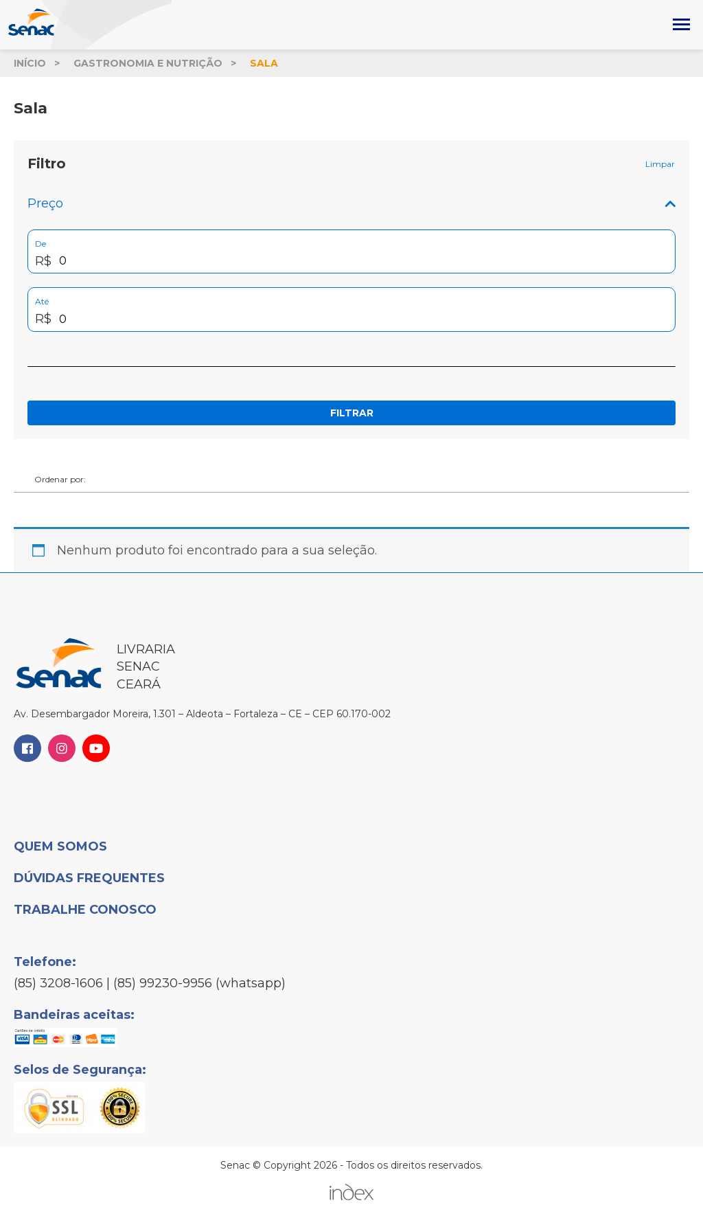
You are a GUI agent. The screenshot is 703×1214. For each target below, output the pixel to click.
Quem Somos (60, 846)
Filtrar (351, 413)
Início (30, 63)
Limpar (660, 164)
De (40, 243)
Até (42, 301)
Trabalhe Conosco (85, 909)
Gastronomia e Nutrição (147, 63)
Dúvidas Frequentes (89, 878)
